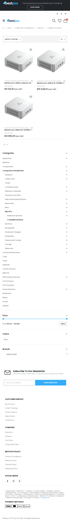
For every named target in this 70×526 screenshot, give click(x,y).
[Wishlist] (60, 21)
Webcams (9, 248)
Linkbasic (6, 265)
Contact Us (9, 420)
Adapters (8, 175)
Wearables (35, 492)
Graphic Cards (53, 491)
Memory (43, 496)
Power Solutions (9, 289)
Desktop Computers (13, 191)
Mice (7, 207)
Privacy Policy (10, 464)
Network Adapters (56, 496)
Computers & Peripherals (24, 81)
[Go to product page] (19, 61)
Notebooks (9, 236)
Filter (63, 324)
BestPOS (6, 162)
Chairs (7, 183)
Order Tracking (11, 408)
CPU (13, 496)
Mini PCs (8, 211)
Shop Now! (35, 7)
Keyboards (9, 203)
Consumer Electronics (11, 252)
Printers (36, 497)
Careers (8, 436)
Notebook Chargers (13, 232)
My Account (10, 404)
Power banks (39, 491)
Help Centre (10, 416)
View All (45, 498)
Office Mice (28, 494)
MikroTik (6, 273)
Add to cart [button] (30, 49)
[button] (5, 21)
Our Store (9, 440)
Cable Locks (10, 179)
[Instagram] (65, 13)
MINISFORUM (11, 354)
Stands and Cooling (13, 240)
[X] (61, 13)
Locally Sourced (9, 269)
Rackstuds (7, 293)
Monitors (8, 224)
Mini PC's (20, 491)
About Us (8, 432)
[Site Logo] (13, 20)
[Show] (63, 39)
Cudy (5, 256)
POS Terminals (8, 285)
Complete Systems (10, 81)
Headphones (11, 492)
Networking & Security (11, 277)
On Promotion (8, 281)
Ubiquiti (6, 305)
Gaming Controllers (13, 195)
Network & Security (49, 492)
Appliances (7, 158)
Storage (8, 244)
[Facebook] (57, 13)
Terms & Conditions (13, 456)
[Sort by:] (13, 39)
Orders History (11, 412)
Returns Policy (11, 460)
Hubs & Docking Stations (45, 494)
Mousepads (9, 228)
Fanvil (5, 260)
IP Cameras (23, 492)
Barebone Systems (14, 215)
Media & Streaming (14, 497)
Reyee (5, 297)
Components (8, 166)
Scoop (5, 301)
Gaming (18, 494)
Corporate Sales (12, 444)
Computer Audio (11, 187)
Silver (6, 339)
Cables (29, 491)
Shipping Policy (11, 468)
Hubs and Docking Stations (15, 199)
